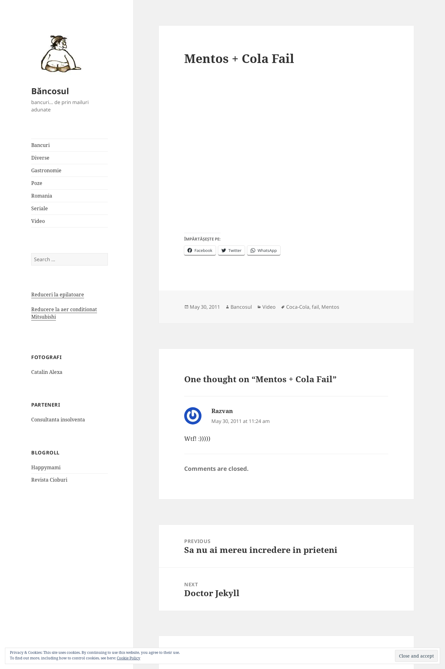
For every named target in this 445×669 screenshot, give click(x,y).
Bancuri (40, 145)
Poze (36, 183)
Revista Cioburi (49, 479)
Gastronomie (46, 170)
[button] (59, 53)
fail (315, 306)
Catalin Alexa (46, 372)
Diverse (40, 157)
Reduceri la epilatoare (57, 294)
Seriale (39, 208)
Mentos (330, 306)
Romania (41, 195)
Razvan (222, 411)
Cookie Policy (128, 658)
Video (38, 221)
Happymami (46, 467)
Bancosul (241, 306)
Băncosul (50, 91)
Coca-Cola (297, 306)
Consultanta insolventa (58, 419)
